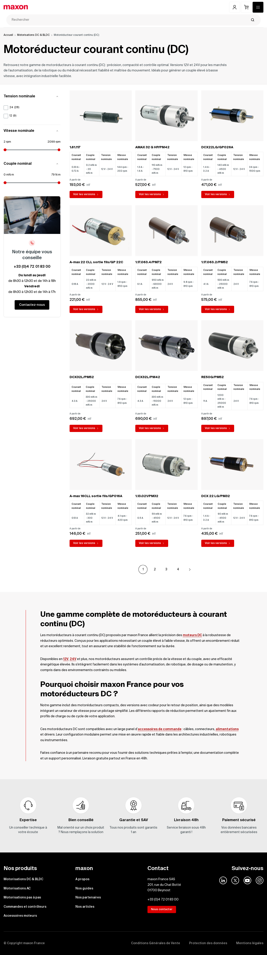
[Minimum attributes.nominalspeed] (18, 149)
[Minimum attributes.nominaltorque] (18, 182)
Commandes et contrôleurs (25, 906)
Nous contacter (161, 909)
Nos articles (84, 906)
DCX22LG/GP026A (217, 147)
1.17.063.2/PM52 (214, 262)
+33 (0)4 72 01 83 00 (32, 267)
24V (73, 659)
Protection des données (208, 943)
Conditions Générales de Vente (155, 943)
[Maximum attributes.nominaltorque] (46, 182)
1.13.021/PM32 (146, 496)
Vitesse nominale (32, 131)
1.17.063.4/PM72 (148, 262)
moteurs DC (192, 635)
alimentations (227, 729)
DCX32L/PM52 (82, 377)
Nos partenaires (88, 897)
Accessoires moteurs (20, 915)
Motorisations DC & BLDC (33, 35)
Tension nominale (32, 96)
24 (14, 107)
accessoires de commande (159, 729)
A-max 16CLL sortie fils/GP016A (96, 496)
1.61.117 (75, 147)
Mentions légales (249, 943)
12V (65, 659)
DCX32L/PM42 (147, 377)
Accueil (8, 35)
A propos (82, 879)
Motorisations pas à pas (22, 897)
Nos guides (84, 888)
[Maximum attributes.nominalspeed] (46, 149)
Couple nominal (32, 163)
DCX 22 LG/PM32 (215, 496)
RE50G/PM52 (212, 377)
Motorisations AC (17, 888)
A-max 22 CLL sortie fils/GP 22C (96, 262)
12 (12, 116)
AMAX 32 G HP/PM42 (152, 147)
